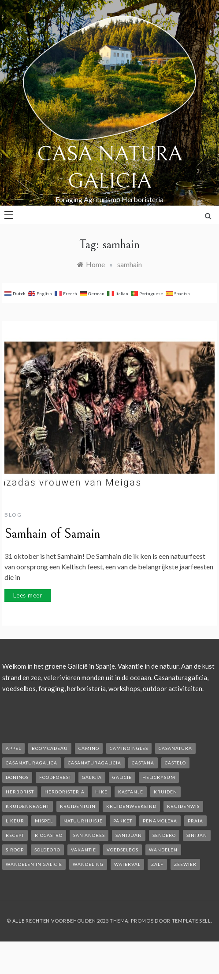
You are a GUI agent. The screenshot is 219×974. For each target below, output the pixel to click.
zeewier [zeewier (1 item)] (185, 864)
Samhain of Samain (52, 534)
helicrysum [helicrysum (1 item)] (158, 777)
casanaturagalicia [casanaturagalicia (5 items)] (94, 762)
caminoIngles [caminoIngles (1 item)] (129, 748)
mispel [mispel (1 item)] (44, 820)
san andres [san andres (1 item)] (89, 835)
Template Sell (191, 920)
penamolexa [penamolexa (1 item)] (160, 820)
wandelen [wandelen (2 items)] (163, 849)
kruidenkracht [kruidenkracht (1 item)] (27, 806)
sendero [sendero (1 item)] (164, 835)
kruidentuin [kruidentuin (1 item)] (78, 806)
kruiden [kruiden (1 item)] (165, 791)
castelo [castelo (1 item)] (175, 762)
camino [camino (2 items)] (88, 748)
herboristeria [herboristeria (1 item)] (65, 791)
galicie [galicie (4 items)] (122, 777)
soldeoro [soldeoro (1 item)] (47, 849)
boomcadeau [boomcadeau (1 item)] (50, 748)
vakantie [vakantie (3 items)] (83, 849)
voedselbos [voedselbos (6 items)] (122, 849)
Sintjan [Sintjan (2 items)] (196, 835)
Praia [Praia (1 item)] (195, 820)
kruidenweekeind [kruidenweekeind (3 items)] (131, 806)
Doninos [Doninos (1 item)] (17, 777)
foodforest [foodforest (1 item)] (55, 777)
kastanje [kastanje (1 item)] (130, 791)
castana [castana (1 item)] (143, 762)
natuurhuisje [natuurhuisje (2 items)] (83, 820)
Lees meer (27, 595)
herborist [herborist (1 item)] (20, 791)
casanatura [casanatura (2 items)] (175, 748)
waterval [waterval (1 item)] (127, 864)
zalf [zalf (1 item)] (157, 864)
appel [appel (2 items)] (13, 748)
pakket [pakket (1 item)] (122, 820)
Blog (13, 514)
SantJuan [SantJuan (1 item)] (128, 835)
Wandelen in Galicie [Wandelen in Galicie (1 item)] (34, 864)
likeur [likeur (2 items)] (15, 820)
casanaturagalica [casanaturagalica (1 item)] (31, 762)
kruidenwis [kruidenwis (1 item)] (183, 806)
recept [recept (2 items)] (15, 835)
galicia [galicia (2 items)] (92, 777)
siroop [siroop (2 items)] (15, 849)
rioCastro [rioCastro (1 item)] (49, 835)
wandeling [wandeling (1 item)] (88, 864)
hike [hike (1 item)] (101, 791)
